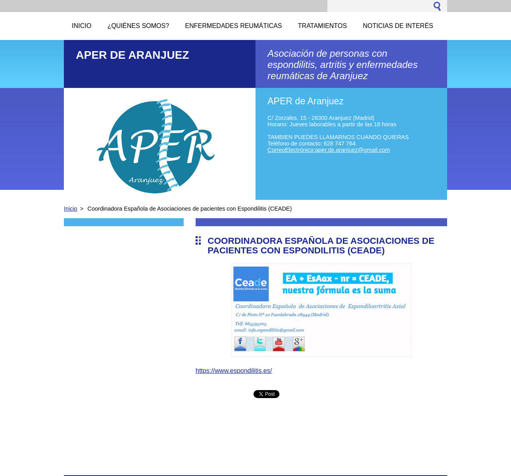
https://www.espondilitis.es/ (234, 370)
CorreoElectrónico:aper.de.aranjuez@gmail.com (328, 150)
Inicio (70, 208)
